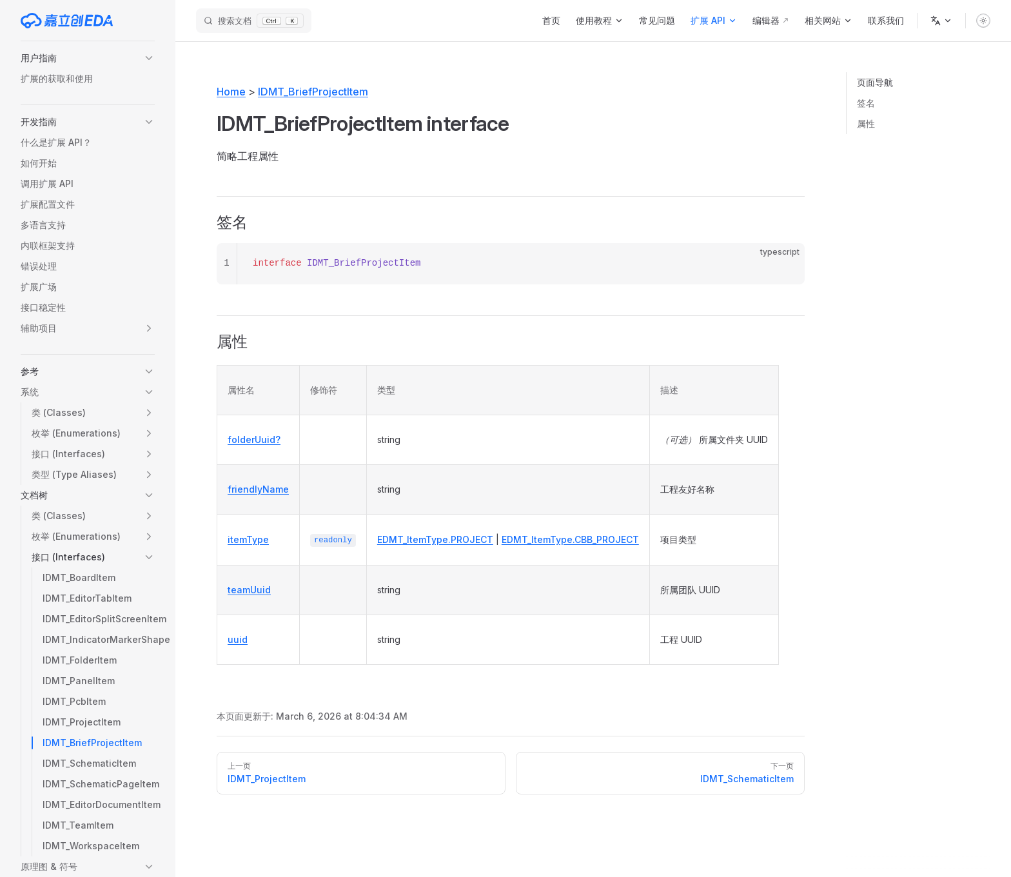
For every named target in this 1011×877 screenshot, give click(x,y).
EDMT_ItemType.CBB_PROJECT (570, 539)
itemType (248, 539)
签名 (866, 102)
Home (231, 91)
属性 (866, 123)
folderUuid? (254, 439)
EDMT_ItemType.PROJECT (435, 539)
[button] (88, 58)
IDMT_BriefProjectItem (313, 91)
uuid (238, 639)
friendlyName (258, 489)
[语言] (941, 20)
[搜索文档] (253, 21)
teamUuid (249, 589)
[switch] (983, 21)
